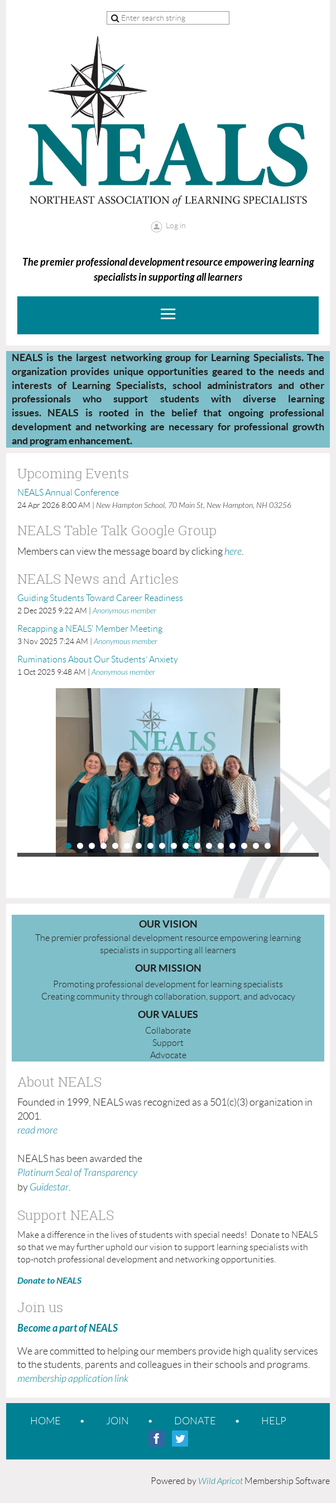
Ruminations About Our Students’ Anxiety (97, 659)
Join (117, 1421)
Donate (195, 1421)
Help (273, 1421)
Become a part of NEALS (67, 1328)
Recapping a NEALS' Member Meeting (89, 628)
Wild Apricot (220, 1481)
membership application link (72, 1379)
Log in (176, 225)
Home (45, 1421)
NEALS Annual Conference (68, 492)
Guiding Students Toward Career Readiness (100, 598)
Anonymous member (124, 611)
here (233, 552)
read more (37, 1130)
